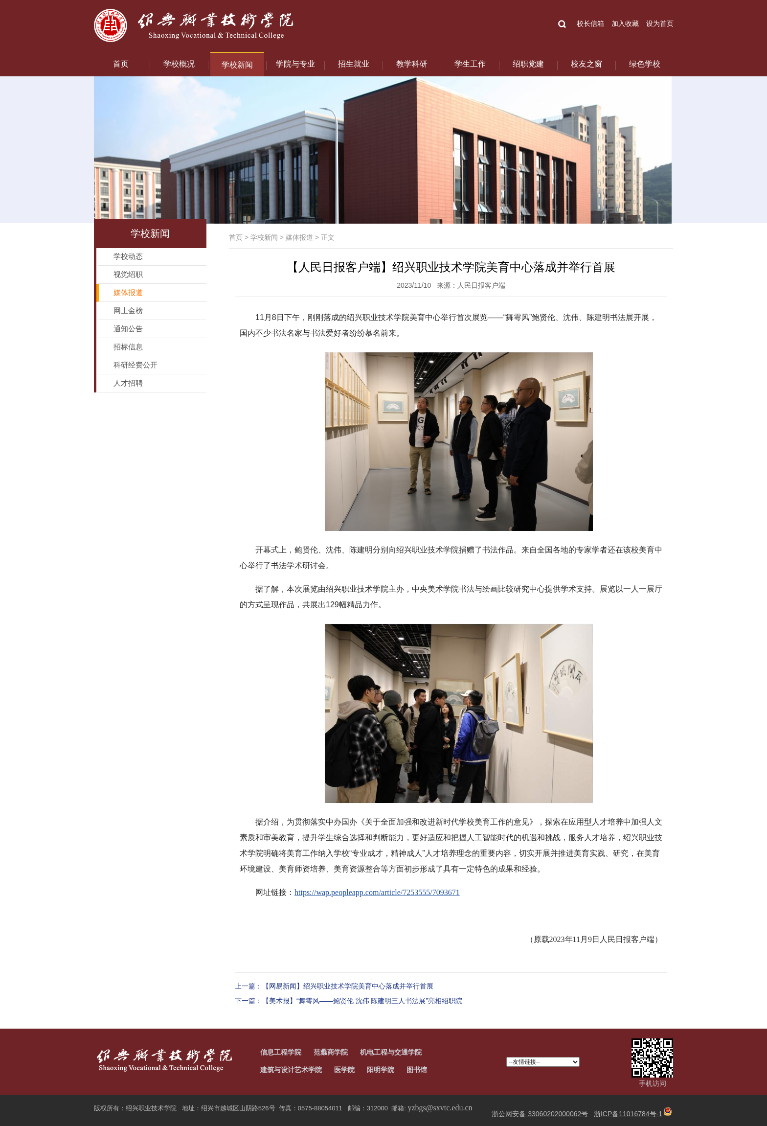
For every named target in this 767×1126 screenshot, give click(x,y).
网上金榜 (128, 310)
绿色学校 (644, 64)
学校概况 (179, 64)
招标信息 (128, 347)
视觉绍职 (128, 274)
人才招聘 (128, 383)
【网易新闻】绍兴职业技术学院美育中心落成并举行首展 (347, 986)
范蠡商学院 (331, 1052)
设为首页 (660, 23)
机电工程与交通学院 (391, 1052)
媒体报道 (299, 237)
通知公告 (128, 328)
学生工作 (470, 64)
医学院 (344, 1070)
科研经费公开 (135, 365)
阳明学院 (380, 1070)
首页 (121, 64)
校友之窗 (586, 64)
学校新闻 (237, 65)
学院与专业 (295, 64)
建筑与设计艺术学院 (291, 1070)
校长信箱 (590, 23)
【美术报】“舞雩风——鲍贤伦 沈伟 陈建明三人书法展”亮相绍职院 (362, 1001)
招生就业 (353, 64)
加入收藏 (625, 23)
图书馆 (416, 1070)
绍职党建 (528, 64)
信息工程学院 (280, 1052)
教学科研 (412, 64)
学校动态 (128, 256)
